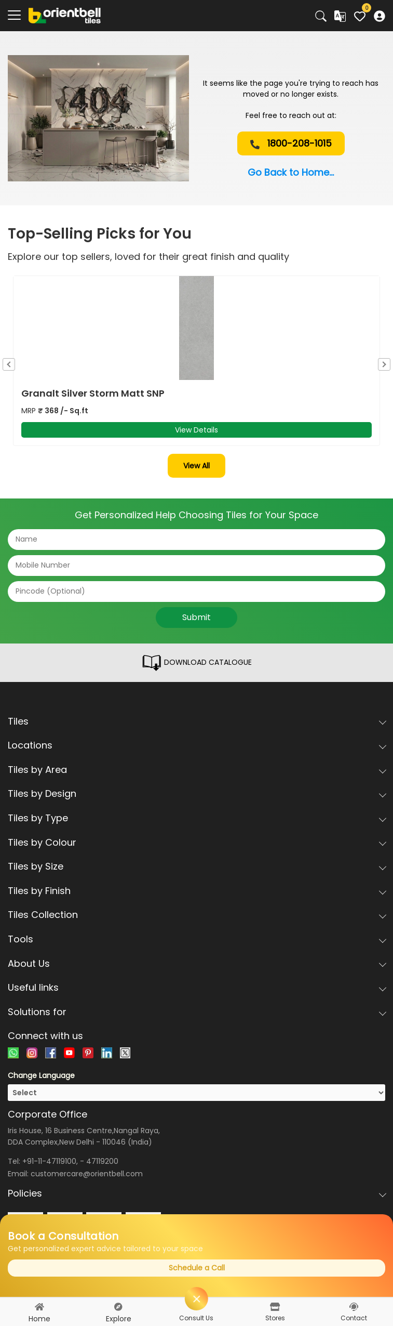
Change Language (41, 1075)
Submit (196, 617)
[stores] (275, 1307)
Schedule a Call (197, 1268)
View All (196, 466)
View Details (196, 430)
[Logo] (65, 15)
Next (384, 364)
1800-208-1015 (291, 143)
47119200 (102, 1161)
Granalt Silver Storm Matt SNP (93, 393)
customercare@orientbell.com (87, 1174)
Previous (9, 364)
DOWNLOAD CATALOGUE (196, 663)
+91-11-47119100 (49, 1161)
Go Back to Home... (291, 172)
